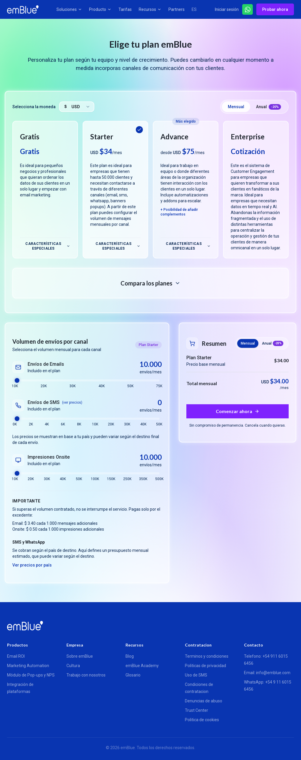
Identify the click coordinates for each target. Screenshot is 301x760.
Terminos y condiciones (206, 656)
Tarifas (125, 9)
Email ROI (16, 656)
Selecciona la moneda (34, 106)
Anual (268, 107)
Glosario (133, 675)
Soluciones (69, 9)
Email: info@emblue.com (267, 672)
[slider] (17, 380)
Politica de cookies (202, 719)
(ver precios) (72, 402)
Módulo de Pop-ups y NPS (31, 675)
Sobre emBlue (79, 656)
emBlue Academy (142, 665)
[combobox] (76, 106)
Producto (100, 9)
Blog (130, 656)
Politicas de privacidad (205, 665)
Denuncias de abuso (203, 701)
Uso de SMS (196, 675)
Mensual (236, 106)
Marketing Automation (28, 665)
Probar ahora (275, 9)
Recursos (150, 9)
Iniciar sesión (227, 9)
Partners (176, 9)
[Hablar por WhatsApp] (247, 9)
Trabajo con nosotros (86, 675)
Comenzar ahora (234, 411)
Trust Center (196, 710)
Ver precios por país (32, 565)
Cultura (73, 665)
